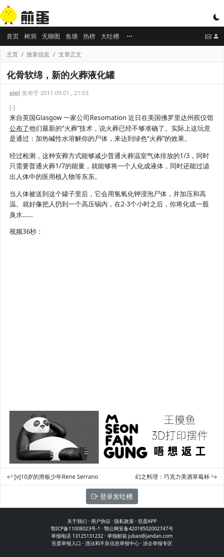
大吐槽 (110, 36)
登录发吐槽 (111, 496)
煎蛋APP (147, 521)
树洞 (30, 36)
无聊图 (51, 36)
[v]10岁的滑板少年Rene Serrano (52, 476)
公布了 (19, 128)
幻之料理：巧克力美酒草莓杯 (176, 476)
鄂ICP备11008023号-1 (75, 528)
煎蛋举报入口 (66, 543)
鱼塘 (72, 36)
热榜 (89, 36)
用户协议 (101, 521)
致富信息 (38, 54)
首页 (13, 36)
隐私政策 (124, 521)
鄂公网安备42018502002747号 (138, 528)
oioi (14, 93)
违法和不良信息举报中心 (112, 543)
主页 (12, 54)
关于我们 (77, 521)
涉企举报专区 (157, 543)
